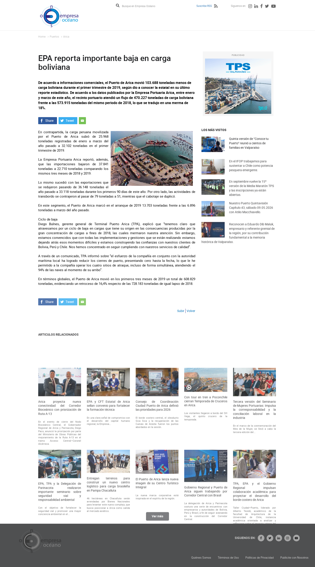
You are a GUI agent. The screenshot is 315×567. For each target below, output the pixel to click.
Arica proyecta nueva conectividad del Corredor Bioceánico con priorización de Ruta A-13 (59, 460)
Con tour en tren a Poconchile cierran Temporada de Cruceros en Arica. (205, 454)
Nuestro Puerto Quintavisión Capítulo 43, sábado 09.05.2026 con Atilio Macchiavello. (251, 212)
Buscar (118, 5)
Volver (191, 311)
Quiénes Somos (239, 557)
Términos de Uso (265, 557)
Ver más (157, 519)
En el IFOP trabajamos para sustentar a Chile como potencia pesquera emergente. (251, 170)
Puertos (54, 36)
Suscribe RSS (204, 6)
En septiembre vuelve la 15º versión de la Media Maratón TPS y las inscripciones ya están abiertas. (251, 193)
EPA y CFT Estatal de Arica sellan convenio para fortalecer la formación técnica (108, 458)
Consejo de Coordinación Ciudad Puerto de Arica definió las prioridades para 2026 (157, 458)
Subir (180, 311)
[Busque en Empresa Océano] (141, 5)
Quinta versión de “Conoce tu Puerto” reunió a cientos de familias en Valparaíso (249, 143)
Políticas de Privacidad (297, 557)
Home (42, 36)
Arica (66, 36)
